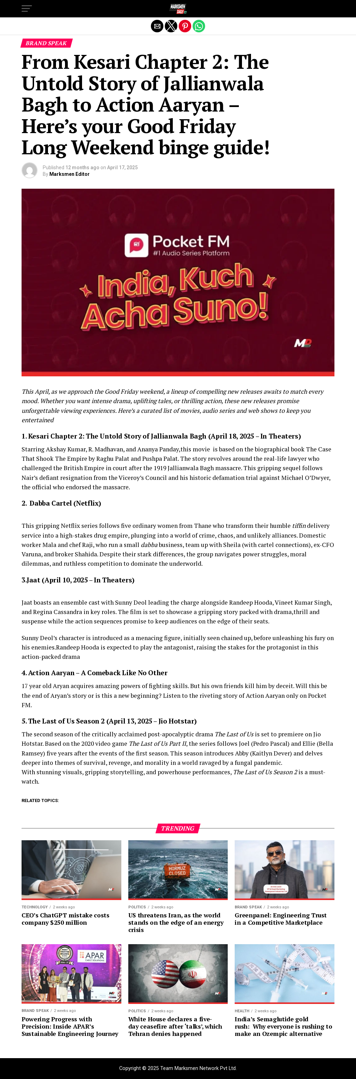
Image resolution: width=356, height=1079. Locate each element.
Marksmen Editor (69, 174)
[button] (27, 8)
